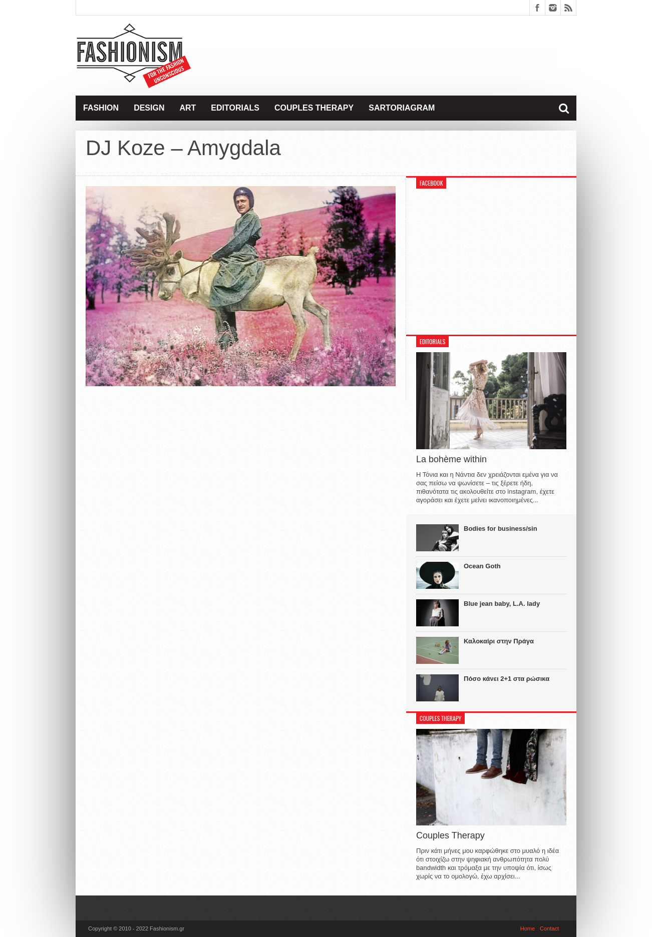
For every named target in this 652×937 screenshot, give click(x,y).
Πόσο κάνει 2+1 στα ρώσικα (506, 678)
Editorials (235, 108)
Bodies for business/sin (500, 528)
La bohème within (451, 459)
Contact (549, 928)
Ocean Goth (482, 566)
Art (187, 108)
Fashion (101, 108)
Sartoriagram (402, 108)
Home (527, 928)
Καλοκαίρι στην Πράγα (499, 641)
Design (149, 108)
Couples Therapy (314, 108)
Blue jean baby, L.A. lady (502, 603)
